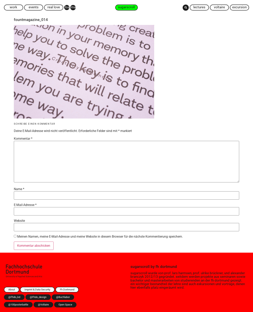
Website (19, 220)
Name (19, 189)
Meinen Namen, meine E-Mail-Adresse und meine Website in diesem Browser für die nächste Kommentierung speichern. (100, 236)
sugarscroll (140, 266)
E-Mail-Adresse (25, 205)
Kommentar (23, 138)
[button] (186, 8)
